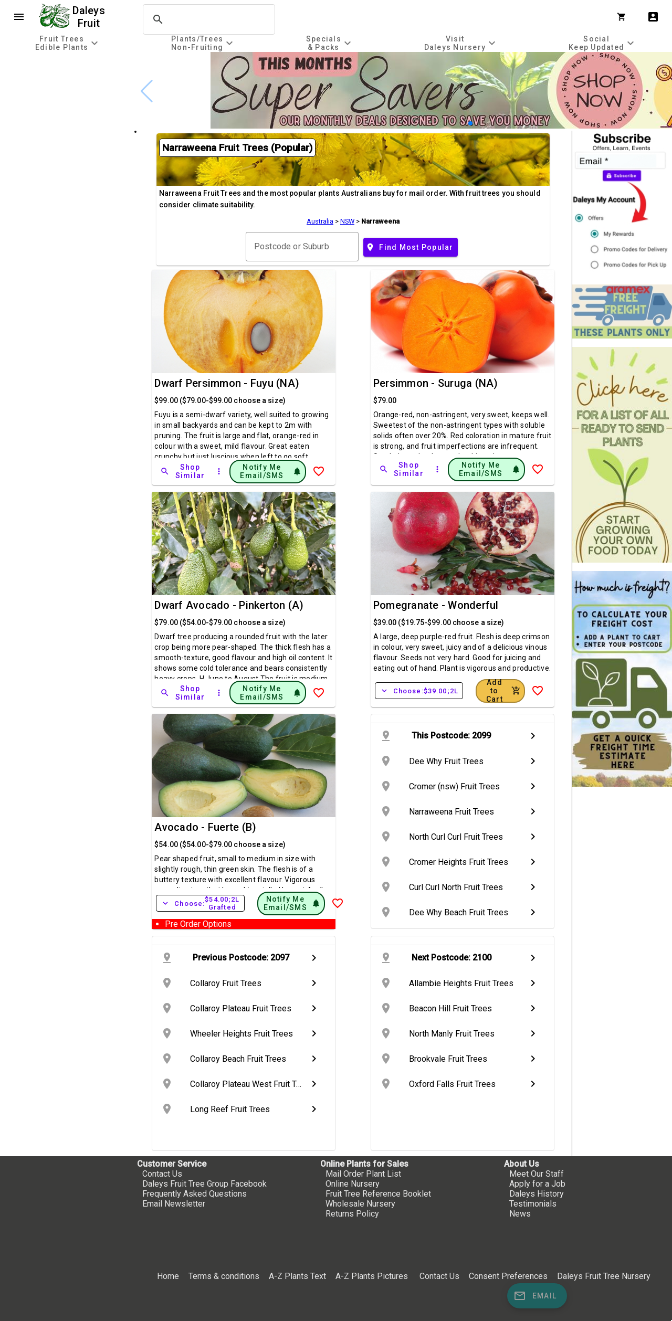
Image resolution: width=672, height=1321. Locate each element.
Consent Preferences (508, 1276)
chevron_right (533, 736)
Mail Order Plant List (363, 1174)
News (520, 1214)
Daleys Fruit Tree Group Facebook (204, 1184)
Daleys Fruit (90, 16)
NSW (347, 221)
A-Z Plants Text (297, 1276)
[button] (470, 123)
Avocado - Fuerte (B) (205, 827)
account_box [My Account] (653, 16)
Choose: (419, 691)
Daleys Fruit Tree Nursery (603, 1276)
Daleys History (536, 1194)
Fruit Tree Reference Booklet (378, 1194)
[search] (207, 19)
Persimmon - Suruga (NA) (435, 383)
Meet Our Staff (536, 1174)
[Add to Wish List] (318, 471)
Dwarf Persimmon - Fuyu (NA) (226, 383)
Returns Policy (352, 1214)
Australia (320, 221)
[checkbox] (67, 96)
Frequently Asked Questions (194, 1194)
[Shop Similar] (183, 471)
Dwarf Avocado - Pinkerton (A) (228, 605)
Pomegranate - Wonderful (436, 605)
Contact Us (162, 1174)
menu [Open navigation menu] (19, 16)
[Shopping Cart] (623, 16)
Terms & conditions (224, 1276)
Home (168, 1276)
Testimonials (532, 1204)
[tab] (68, 43)
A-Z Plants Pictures (371, 1276)
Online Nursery (353, 1184)
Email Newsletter (173, 1204)
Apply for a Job (537, 1184)
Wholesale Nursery (360, 1204)
